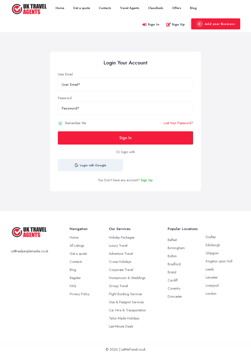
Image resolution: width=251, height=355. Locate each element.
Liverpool (212, 285)
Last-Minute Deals (121, 326)
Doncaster (175, 296)
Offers (176, 8)
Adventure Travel (121, 253)
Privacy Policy (79, 294)
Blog (193, 8)
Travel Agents (129, 8)
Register (75, 277)
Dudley (211, 236)
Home (60, 8)
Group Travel (118, 285)
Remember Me (75, 123)
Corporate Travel (121, 269)
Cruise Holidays (120, 261)
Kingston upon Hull (219, 261)
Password (65, 98)
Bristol (172, 272)
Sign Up (175, 24)
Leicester (212, 277)
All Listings (77, 245)
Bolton (172, 256)
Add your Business (215, 24)
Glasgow (212, 253)
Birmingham (176, 247)
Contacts (105, 8)
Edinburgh (213, 245)
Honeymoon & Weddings (127, 277)
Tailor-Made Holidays (124, 318)
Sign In (150, 24)
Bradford (174, 264)
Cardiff (173, 280)
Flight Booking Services (125, 294)
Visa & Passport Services (126, 302)
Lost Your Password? (178, 123)
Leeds (210, 269)
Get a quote (81, 8)
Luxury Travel (118, 245)
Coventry (174, 288)
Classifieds (155, 8)
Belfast (172, 239)
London (211, 293)
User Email (65, 74)
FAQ (73, 285)
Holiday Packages (121, 237)
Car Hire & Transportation (127, 310)
